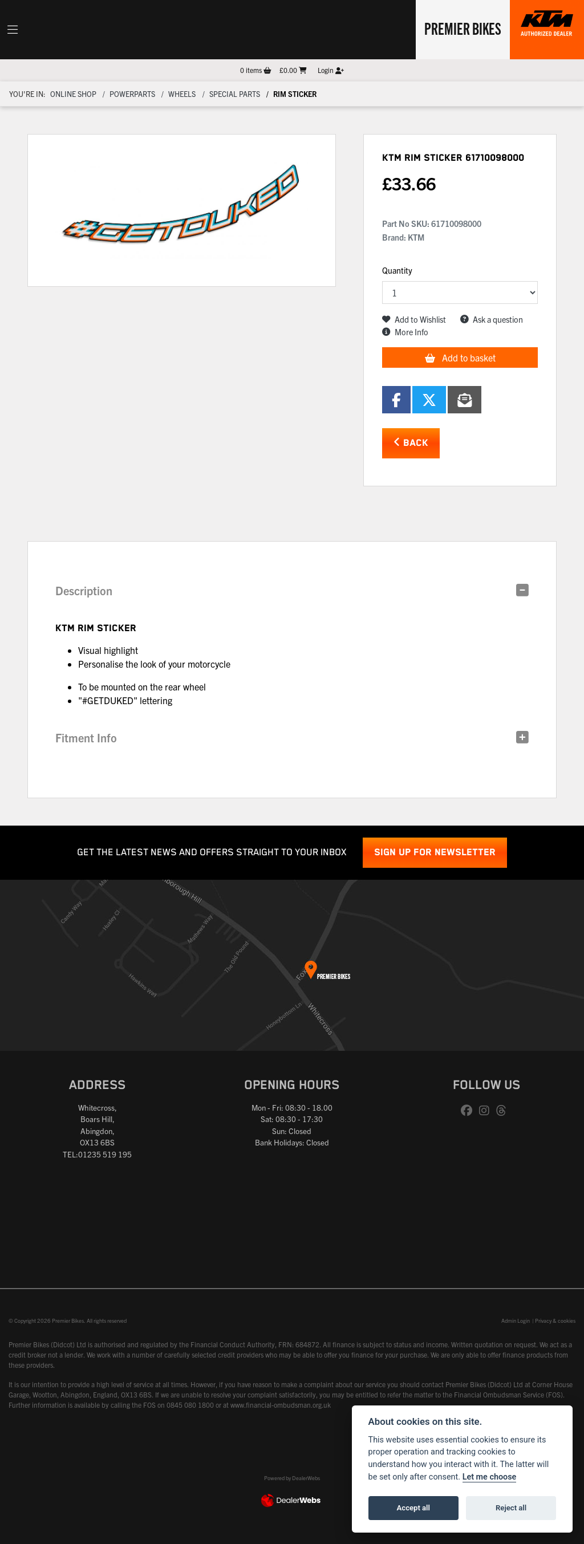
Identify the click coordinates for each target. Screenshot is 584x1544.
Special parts (234, 94)
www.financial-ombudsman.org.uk (280, 1404)
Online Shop (73, 94)
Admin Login (515, 1320)
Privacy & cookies (555, 1320)
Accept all (413, 1508)
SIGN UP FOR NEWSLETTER (435, 852)
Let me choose (490, 1477)
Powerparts (132, 94)
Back (411, 443)
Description (83, 590)
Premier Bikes (462, 28)
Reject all (511, 1508)
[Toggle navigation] (12, 29)
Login (331, 70)
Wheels (182, 94)
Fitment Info (86, 737)
